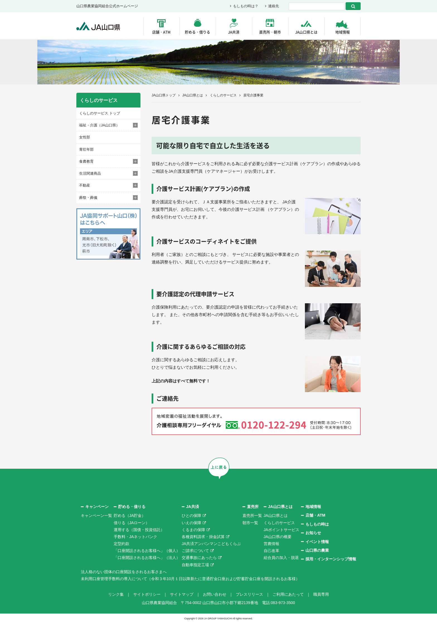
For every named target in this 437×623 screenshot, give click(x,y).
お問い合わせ (214, 594)
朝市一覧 (250, 523)
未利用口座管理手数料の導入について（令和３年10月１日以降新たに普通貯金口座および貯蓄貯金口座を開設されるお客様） (190, 578)
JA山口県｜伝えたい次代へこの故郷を (98, 26)
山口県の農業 (317, 550)
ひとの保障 (191, 515)
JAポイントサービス (281, 529)
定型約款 (121, 543)
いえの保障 (191, 523)
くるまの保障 (193, 529)
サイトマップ (181, 594)
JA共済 (233, 32)
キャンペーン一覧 (96, 515)
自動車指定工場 (195, 565)
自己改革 (271, 550)
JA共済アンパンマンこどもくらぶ (211, 543)
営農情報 (271, 543)
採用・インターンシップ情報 (330, 559)
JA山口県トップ (164, 95)
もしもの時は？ (245, 6)
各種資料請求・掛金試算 (203, 536)
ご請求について (195, 550)
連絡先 (273, 6)
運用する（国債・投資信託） (139, 529)
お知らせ (313, 533)
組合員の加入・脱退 (281, 557)
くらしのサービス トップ (99, 113)
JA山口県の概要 (278, 536)
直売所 (253, 506)
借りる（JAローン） (131, 523)
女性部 (84, 137)
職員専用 (321, 594)
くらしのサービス (279, 523)
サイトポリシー (147, 594)
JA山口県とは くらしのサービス (209, 95)
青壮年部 (86, 149)
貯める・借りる (197, 32)
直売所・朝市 (270, 32)
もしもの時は (317, 524)
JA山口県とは (306, 32)
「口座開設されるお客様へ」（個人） (147, 550)
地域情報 (342, 32)
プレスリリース (249, 594)
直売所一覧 (252, 515)
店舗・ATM (161, 32)
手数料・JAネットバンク (135, 536)
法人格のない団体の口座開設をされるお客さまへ (124, 572)
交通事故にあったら (199, 557)
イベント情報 (317, 541)
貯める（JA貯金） (129, 515)
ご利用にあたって (288, 594)
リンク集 (116, 594)
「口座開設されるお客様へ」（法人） (147, 557)
